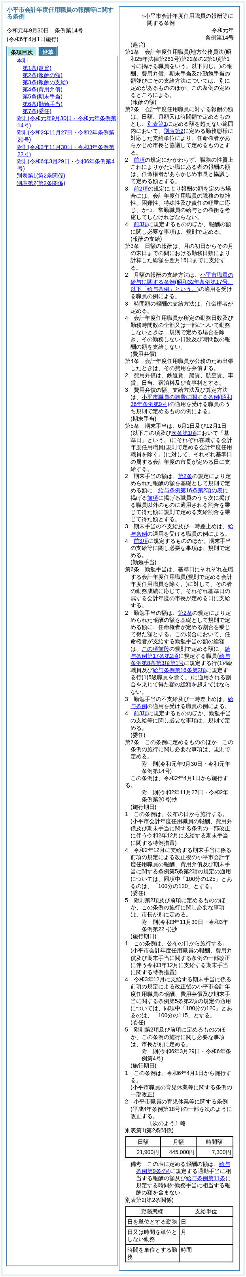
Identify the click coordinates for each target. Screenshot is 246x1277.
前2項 (141, 188)
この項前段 (155, 649)
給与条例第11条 (205, 1178)
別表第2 (174, 131)
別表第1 (157, 124)
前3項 (141, 224)
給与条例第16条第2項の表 (190, 490)
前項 (139, 160)
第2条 (185, 476)
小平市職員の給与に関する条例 (182, 282)
